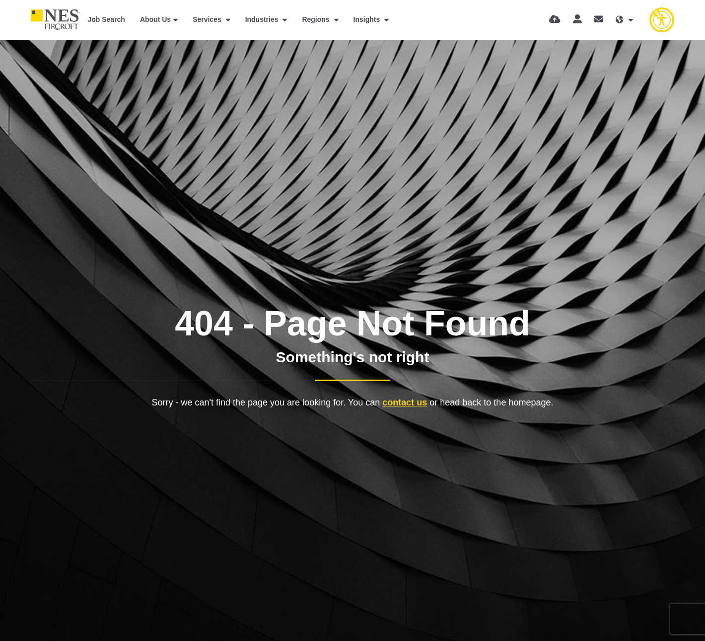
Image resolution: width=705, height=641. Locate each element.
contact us (404, 402)
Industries (263, 19)
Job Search (106, 19)
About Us (155, 19)
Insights (367, 19)
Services (208, 19)
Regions (316, 19)
